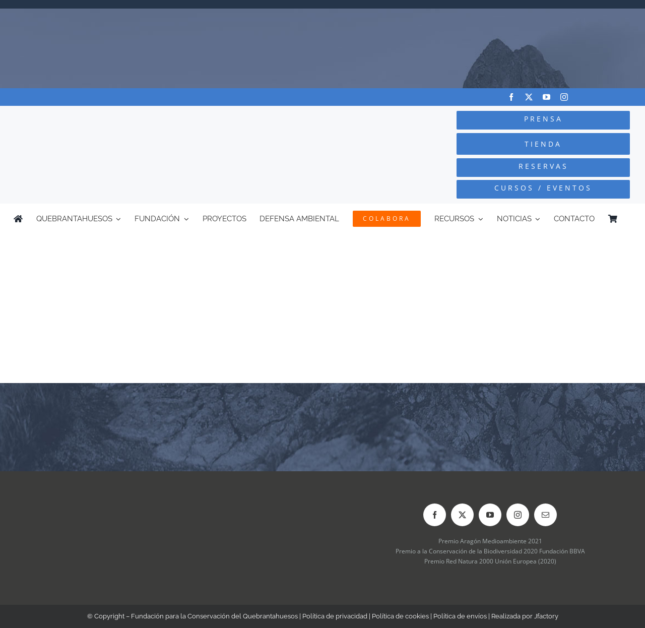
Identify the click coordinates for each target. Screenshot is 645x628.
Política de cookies (400, 616)
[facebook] (511, 97)
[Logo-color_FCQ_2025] (121, 119)
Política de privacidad (334, 616)
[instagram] (564, 97)
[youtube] (546, 97)
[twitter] (529, 97)
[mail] (545, 515)
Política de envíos (460, 616)
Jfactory (546, 616)
